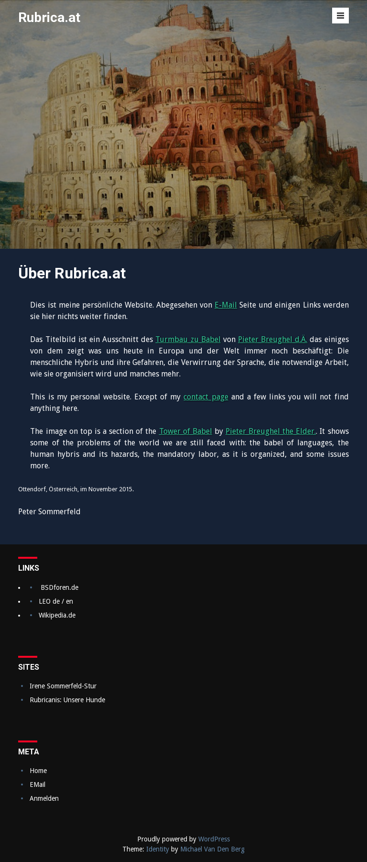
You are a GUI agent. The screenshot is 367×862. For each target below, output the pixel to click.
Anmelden (44, 798)
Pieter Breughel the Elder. (271, 431)
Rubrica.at (49, 17)
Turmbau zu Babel (187, 339)
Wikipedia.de (57, 615)
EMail (37, 784)
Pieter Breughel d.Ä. (272, 339)
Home (38, 770)
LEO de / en (56, 601)
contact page (206, 396)
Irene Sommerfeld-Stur (63, 686)
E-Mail (226, 304)
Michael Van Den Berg (212, 849)
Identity (157, 849)
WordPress (214, 839)
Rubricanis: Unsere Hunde (67, 700)
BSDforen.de (59, 587)
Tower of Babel (185, 431)
